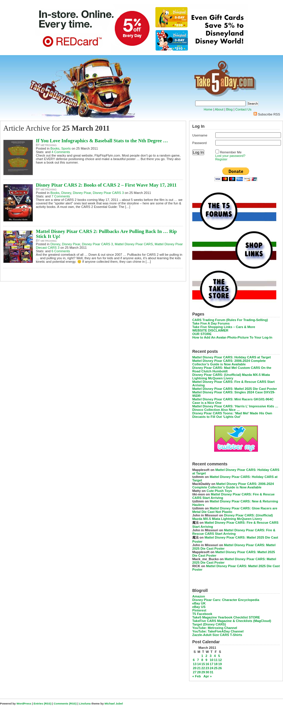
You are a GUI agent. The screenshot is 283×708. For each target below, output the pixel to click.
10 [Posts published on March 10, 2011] (211, 660)
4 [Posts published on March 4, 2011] (215, 656)
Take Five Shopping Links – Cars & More (223, 327)
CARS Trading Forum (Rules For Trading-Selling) (230, 320)
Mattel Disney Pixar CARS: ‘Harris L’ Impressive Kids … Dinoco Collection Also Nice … (235, 407)
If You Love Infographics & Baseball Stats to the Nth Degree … (102, 140)
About (219, 109)
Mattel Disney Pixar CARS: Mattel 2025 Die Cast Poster (234, 388)
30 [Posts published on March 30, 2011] (207, 672)
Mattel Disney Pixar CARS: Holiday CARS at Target (231, 357)
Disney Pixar (82, 192)
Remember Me (231, 152)
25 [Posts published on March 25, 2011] (215, 668)
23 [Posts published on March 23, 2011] (207, 668)
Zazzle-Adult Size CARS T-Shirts (217, 635)
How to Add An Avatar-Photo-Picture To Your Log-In (232, 337)
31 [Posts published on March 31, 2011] (211, 672)
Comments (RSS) (65, 703)
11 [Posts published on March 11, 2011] (215, 660)
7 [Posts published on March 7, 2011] (198, 660)
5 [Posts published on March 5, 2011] (219, 656)
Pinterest (199, 610)
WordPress (24, 703)
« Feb (196, 676)
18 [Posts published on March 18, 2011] (215, 664)
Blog (229, 109)
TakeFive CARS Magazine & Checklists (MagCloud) (231, 621)
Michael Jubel (113, 703)
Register (221, 159)
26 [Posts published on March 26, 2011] (220, 668)
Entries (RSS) (42, 703)
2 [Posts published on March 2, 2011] (206, 656)
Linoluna (85, 703)
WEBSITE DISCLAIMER (210, 330)
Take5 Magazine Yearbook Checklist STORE (226, 617)
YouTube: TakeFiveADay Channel (218, 631)
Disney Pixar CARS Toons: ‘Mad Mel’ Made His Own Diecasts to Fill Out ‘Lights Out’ (232, 414)
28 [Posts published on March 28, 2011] (198, 672)
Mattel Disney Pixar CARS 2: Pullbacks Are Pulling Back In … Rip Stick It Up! (106, 234)
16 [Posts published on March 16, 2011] (207, 664)
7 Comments (61, 196)
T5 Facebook (202, 614)
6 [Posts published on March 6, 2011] (194, 660)
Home (208, 109)
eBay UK (199, 603)
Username (199, 135)
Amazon (198, 596)
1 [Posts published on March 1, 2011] (202, 656)
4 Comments (61, 152)
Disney (66, 192)
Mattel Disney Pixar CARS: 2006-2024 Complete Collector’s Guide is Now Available (229, 362)
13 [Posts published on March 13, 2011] (194, 664)
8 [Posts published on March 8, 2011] (202, 660)
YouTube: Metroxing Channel (214, 628)
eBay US (198, 607)
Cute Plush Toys (219, 491)
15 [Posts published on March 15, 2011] (203, 664)
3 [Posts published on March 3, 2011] (211, 656)
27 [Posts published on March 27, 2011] (194, 672)
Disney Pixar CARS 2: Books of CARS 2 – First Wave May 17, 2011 (106, 185)
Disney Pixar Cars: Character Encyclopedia (225, 600)
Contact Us (243, 109)
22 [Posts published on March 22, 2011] (203, 668)
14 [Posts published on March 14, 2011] (198, 664)
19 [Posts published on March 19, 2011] (220, 664)
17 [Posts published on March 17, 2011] (211, 664)
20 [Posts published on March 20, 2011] (194, 668)
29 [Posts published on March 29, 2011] (203, 672)
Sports (66, 148)
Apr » (207, 676)
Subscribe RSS (269, 114)
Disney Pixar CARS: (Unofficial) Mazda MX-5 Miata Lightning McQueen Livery (231, 376)
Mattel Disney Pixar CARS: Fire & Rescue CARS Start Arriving (233, 531)
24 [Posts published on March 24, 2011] (211, 668)
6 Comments (61, 251)
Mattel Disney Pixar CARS (134, 244)
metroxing (49, 145)
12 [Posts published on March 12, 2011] (220, 660)
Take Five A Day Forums (211, 323)
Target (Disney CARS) (209, 624)
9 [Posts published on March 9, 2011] (206, 660)
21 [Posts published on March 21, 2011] (198, 668)
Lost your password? (230, 155)
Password (199, 143)
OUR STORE (202, 334)
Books (55, 148)
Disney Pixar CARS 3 (108, 192)
